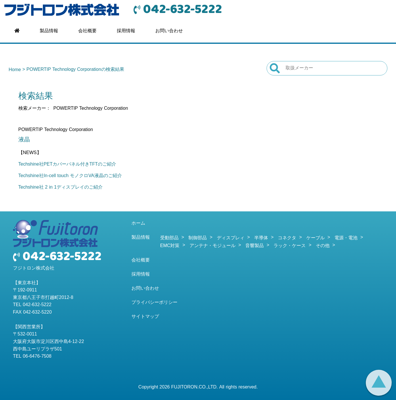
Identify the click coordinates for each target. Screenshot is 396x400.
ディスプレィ (230, 238)
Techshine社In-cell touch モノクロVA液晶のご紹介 (70, 176)
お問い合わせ (169, 31)
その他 (323, 246)
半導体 (261, 238)
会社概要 (87, 31)
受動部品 (169, 238)
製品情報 (49, 31)
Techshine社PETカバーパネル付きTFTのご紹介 (67, 164)
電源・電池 (345, 238)
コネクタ (287, 238)
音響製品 (254, 246)
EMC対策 (170, 246)
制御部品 (197, 238)
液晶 (24, 140)
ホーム (138, 223)
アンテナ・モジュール (213, 246)
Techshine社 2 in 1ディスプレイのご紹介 (60, 187)
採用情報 (126, 31)
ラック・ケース (289, 246)
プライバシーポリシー (154, 302)
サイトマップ (145, 316)
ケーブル (315, 238)
